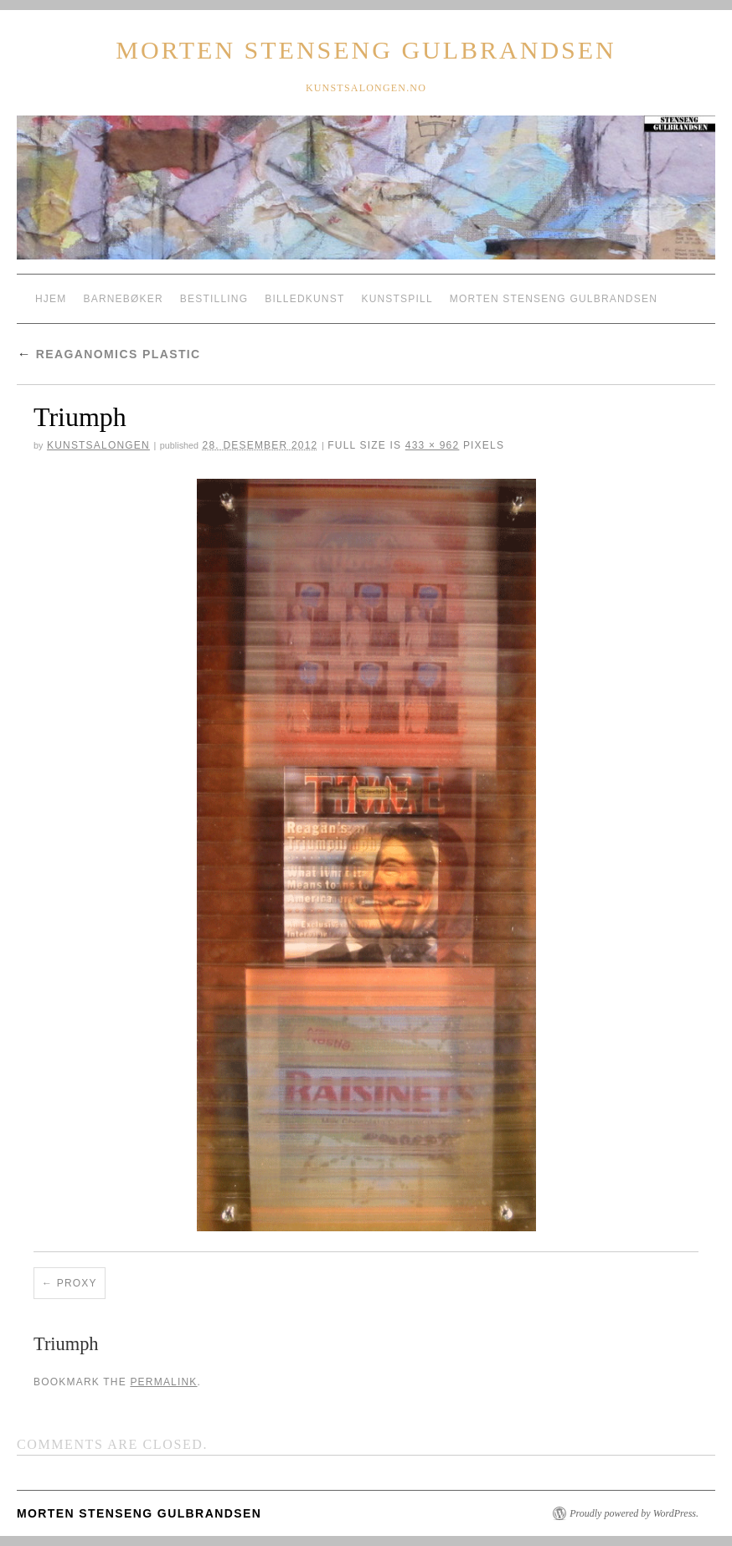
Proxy (77, 1283)
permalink (163, 1382)
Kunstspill (396, 299)
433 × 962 (432, 445)
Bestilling (214, 299)
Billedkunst (304, 299)
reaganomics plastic (109, 354)
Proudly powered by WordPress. (634, 1513)
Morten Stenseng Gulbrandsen (366, 50)
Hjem (50, 299)
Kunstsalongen (98, 445)
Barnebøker (122, 299)
